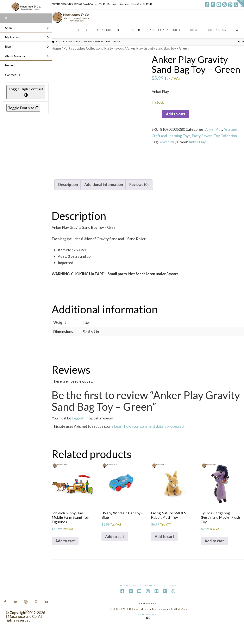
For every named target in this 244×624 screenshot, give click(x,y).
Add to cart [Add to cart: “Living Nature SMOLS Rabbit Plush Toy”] (164, 536)
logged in (79, 418)
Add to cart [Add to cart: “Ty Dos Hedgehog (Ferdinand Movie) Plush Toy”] (214, 541)
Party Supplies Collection (82, 48)
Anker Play (213, 129)
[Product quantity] (156, 113)
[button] (240, 4)
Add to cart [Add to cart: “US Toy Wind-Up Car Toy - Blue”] (115, 536)
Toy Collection (225, 135)
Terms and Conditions (160, 585)
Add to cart (175, 114)
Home (56, 48)
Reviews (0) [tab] (139, 184)
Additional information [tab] (103, 184)
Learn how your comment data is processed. (149, 426)
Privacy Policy (130, 585)
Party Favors (114, 48)
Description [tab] (68, 184)
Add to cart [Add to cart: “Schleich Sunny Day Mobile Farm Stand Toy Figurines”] (65, 541)
